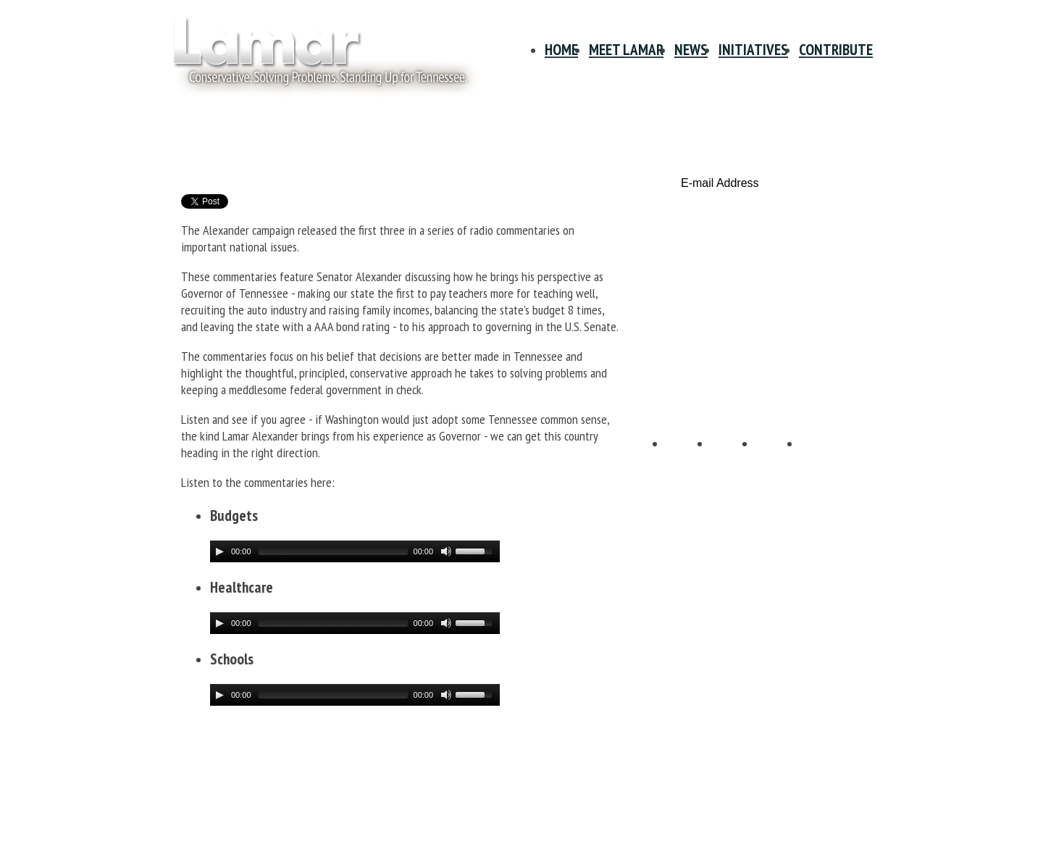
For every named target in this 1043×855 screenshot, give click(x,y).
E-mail (823, 458)
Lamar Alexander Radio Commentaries (376, 154)
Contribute (836, 49)
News (691, 49)
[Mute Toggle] (446, 551)
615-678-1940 (203, 813)
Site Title (315, 56)
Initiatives (753, 49)
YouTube (778, 458)
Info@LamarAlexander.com (231, 827)
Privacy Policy (202, 762)
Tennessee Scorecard (767, 365)
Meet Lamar (626, 49)
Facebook (688, 458)
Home (561, 49)
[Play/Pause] (219, 551)
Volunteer (767, 305)
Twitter (733, 458)
